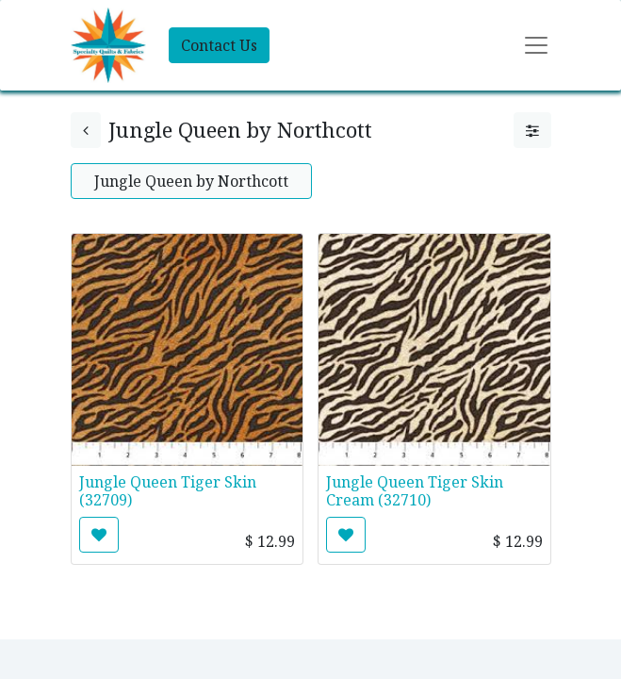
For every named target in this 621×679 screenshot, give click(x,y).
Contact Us (219, 45)
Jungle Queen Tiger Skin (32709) (167, 491)
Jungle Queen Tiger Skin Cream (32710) (414, 491)
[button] (99, 535)
